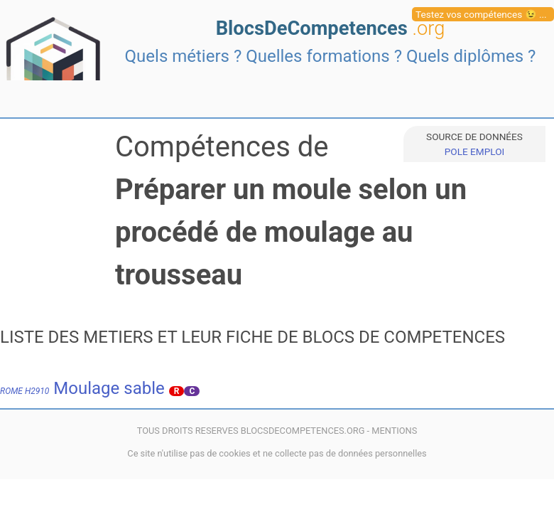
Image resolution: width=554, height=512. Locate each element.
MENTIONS (394, 430)
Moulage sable (82, 388)
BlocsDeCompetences (330, 28)
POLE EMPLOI (474, 151)
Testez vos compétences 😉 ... (481, 14)
